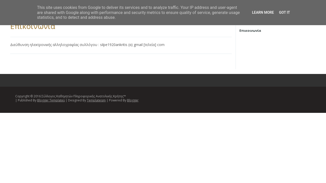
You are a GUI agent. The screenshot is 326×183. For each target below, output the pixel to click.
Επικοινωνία (32, 26)
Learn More (263, 12)
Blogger (133, 100)
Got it (284, 12)
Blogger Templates (51, 100)
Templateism (96, 100)
